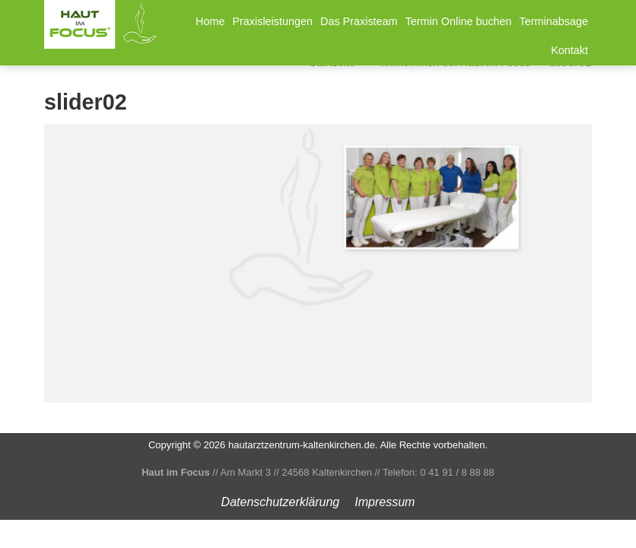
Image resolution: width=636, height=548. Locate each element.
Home (210, 21)
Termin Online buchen (458, 21)
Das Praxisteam (359, 21)
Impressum (385, 501)
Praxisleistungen (272, 21)
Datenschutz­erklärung (280, 501)
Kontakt (569, 50)
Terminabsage (554, 21)
